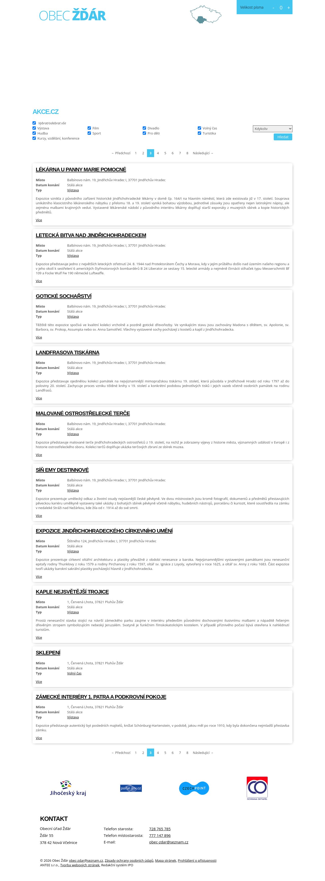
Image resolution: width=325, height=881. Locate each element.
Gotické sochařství (63, 296)
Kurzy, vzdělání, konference (58, 138)
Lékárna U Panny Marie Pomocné (81, 169)
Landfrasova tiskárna (67, 352)
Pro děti (154, 133)
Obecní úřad (101, 92)
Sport (97, 133)
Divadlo (153, 128)
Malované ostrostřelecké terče (83, 413)
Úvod (42, 92)
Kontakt (173, 92)
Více (39, 220)
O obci (67, 92)
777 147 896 (160, 835)
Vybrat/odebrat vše (52, 123)
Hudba (43, 133)
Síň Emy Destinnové (62, 470)
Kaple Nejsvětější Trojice (72, 592)
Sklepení (48, 652)
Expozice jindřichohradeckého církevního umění (104, 531)
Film (96, 128)
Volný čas (210, 128)
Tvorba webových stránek (80, 865)
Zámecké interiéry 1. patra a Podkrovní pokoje (101, 697)
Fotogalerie (139, 92)
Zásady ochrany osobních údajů (129, 860)
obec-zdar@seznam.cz (168, 841)
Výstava (43, 128)
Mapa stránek (165, 860)
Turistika (209, 133)
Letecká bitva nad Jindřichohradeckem (91, 235)
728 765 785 (160, 828)
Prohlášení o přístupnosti (197, 860)
